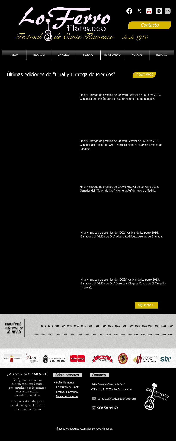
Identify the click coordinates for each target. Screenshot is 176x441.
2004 (144, 326)
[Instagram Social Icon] (159, 11)
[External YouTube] (39, 106)
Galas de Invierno (67, 396)
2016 (62, 326)
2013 (84, 326)
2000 (170, 326)
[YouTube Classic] (149, 11)
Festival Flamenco (67, 392)
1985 (136, 334)
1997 (51, 335)
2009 (111, 326)
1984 (144, 334)
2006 (132, 326)
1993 (79, 335)
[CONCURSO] (144, 75)
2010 (103, 326)
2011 (97, 326)
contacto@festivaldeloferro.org (117, 399)
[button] (113, 55)
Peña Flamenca (65, 382)
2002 (157, 326)
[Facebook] (129, 11)
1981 (163, 334)
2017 (57, 326)
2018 (51, 326)
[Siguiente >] (146, 305)
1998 (44, 335)
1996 (58, 335)
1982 (157, 334)
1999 (37, 335)
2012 (90, 326)
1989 (109, 335)
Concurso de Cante (67, 387)
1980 (171, 334)
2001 (164, 326)
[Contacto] (149, 25)
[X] (139, 11)
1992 (86, 335)
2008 (118, 326)
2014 (76, 326)
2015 (69, 326)
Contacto (99, 375)
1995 (65, 335)
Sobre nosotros (67, 375)
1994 (72, 335)
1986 (130, 334)
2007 (125, 326)
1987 (123, 334)
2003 (151, 326)
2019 (43, 326)
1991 (93, 335)
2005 (138, 326)
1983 (149, 334)
